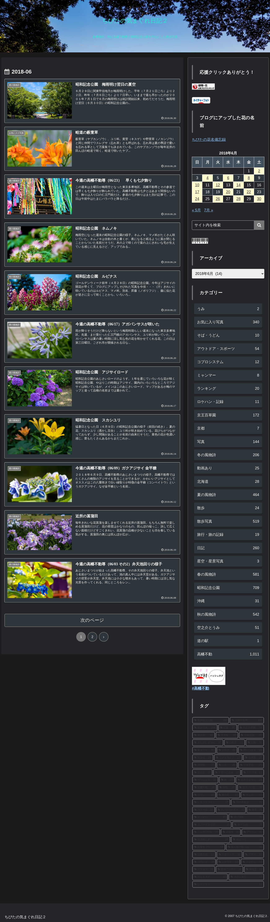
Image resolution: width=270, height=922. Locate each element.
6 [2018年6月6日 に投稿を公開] (228, 178)
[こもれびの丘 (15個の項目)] (206, 832)
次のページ (92, 620)
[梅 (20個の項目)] (227, 780)
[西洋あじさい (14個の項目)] (211, 839)
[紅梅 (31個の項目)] (255, 742)
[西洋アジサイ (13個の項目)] (229, 869)
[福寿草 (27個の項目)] (253, 757)
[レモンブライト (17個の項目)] (211, 802)
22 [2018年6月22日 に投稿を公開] (249, 192)
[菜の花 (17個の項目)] (228, 795)
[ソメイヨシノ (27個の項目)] (228, 757)
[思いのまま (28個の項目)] (251, 750)
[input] (228, 225)
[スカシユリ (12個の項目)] (246, 877)
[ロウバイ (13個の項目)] (204, 862)
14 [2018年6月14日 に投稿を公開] (238, 185)
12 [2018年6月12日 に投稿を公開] (218, 185)
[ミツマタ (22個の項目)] (253, 772)
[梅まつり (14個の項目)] (247, 839)
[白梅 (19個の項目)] (226, 787)
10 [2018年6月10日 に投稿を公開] (197, 185)
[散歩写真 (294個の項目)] (204, 727)
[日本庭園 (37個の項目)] (251, 735)
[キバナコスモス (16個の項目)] (231, 810)
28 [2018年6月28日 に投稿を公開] (238, 199)
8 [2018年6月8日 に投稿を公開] (249, 178)
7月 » (208, 210)
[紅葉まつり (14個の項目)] (208, 847)
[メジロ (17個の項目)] (252, 795)
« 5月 (196, 210)
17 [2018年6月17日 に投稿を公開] (197, 192)
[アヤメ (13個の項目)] (253, 854)
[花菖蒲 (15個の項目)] (231, 832)
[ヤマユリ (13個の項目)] (203, 869)
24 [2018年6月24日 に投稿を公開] (197, 199)
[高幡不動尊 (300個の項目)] (247, 720)
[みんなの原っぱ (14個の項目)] (245, 847)
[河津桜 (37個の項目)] (227, 735)
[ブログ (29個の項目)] (227, 750)
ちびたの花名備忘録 (209, 139)
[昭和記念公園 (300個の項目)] (210, 720)
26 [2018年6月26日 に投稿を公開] (218, 199)
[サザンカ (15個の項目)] (248, 824)
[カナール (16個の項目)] (203, 810)
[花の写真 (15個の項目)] (246, 817)
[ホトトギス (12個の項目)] (210, 877)
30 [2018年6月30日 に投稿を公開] (259, 199)
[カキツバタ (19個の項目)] (250, 787)
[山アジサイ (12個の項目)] (228, 884)
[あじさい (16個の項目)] (210, 817)
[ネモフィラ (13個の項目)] (229, 854)
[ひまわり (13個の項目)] (252, 862)
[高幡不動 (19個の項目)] (204, 787)
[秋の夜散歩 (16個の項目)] (247, 802)
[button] (259, 225)
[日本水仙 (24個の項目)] (251, 765)
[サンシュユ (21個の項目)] (205, 780)
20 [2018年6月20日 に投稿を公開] (228, 192)
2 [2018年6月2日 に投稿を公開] (259, 171)
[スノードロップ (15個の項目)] (211, 824)
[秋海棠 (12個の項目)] (254, 869)
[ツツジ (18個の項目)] (204, 795)
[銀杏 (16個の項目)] (255, 810)
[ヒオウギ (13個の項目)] (228, 862)
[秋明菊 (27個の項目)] (204, 765)
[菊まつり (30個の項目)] (204, 750)
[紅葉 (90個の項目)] (227, 727)
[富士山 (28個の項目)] (202, 757)
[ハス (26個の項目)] (227, 765)
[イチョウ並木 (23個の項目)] (227, 772)
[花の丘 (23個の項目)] (202, 772)
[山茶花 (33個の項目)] (234, 742)
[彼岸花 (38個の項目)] (203, 735)
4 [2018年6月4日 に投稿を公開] (208, 178)
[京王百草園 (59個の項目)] (251, 727)
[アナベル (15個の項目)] (253, 832)
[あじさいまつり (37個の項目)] (207, 742)
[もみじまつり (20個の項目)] (250, 780)
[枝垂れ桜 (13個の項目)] (204, 854)
